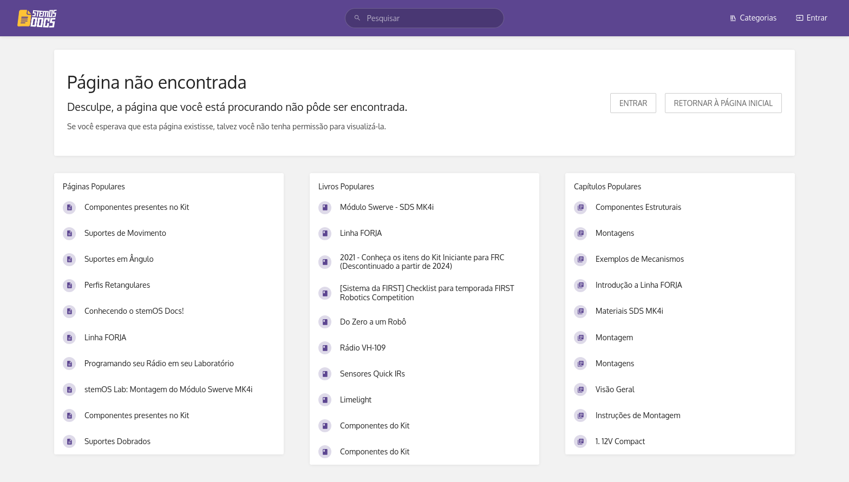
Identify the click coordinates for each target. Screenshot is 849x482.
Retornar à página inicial (723, 103)
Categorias (753, 17)
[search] (424, 18)
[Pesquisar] (357, 18)
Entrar (811, 17)
